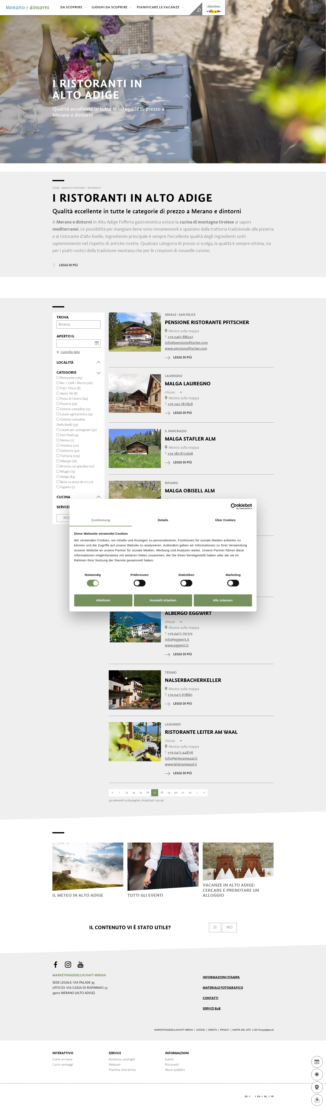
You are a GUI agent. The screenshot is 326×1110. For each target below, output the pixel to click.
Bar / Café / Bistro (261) (76, 383)
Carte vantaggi (62, 1064)
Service (115, 1053)
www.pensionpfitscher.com (186, 349)
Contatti (210, 998)
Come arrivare (62, 1059)
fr (272, 1096)
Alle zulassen (223, 600)
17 (154, 792)
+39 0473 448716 (180, 752)
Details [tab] (163, 520)
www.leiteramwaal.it (181, 764)
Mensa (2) (67, 440)
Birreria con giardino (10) (77, 466)
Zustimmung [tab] (100, 520)
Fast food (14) (69, 435)
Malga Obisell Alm (190, 490)
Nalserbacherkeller (193, 680)
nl (265, 1096)
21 (183, 792)
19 (169, 792)
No (229, 927)
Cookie (200, 1030)
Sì (215, 927)
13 (126, 792)
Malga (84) (67, 477)
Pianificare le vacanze (160, 7)
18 (162, 792)
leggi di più (178, 357)
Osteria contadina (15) (75, 409)
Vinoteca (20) (69, 445)
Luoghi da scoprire (112, 7)
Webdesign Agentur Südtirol (57, 1097)
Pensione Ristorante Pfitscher (207, 322)
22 (190, 792)
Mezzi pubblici (175, 1070)
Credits (212, 1030)
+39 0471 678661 (180, 695)
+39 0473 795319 (180, 634)
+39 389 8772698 (180, 454)
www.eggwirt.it (177, 645)
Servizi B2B (212, 1008)
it (252, 1096)
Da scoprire (73, 7)
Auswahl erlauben (163, 600)
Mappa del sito (241, 1030)
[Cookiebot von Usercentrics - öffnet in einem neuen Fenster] (234, 506)
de (246, 1096)
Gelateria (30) (69, 451)
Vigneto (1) (67, 487)
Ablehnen (103, 600)
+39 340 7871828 (180, 404)
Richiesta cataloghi (122, 1059)
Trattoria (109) (70, 456)
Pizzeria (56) (68, 404)
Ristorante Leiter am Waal (201, 732)
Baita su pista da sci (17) (76, 482)
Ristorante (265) (71, 378)
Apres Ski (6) (69, 393)
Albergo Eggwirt (188, 613)
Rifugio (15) (67, 471)
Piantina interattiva (122, 1070)
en (258, 1096)
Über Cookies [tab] (225, 520)
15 (141, 792)
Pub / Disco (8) (70, 388)
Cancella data (68, 352)
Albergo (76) (68, 461)
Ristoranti (172, 1064)
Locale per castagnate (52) (78, 430)
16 (147, 792)
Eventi (169, 1059)
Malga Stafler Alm (190, 439)
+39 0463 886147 (180, 337)
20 (176, 792)
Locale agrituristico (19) (76, 414)
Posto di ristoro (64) (74, 399)
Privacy (224, 1030)
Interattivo (62, 1053)
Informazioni (177, 1053)
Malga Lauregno (188, 383)
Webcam (115, 1064)
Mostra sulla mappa (182, 331)
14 (133, 792)
